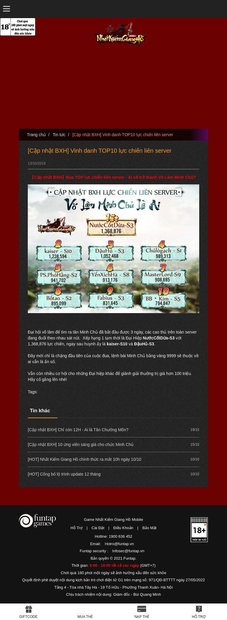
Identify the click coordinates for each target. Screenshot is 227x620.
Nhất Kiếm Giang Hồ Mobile (120, 35)
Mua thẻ (85, 617)
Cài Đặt (98, 528)
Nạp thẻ (142, 617)
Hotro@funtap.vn (119, 544)
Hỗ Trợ (77, 528)
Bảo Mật (149, 528)
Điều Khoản (123, 528)
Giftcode (28, 617)
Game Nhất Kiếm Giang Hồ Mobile (113, 519)
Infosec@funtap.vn (128, 551)
